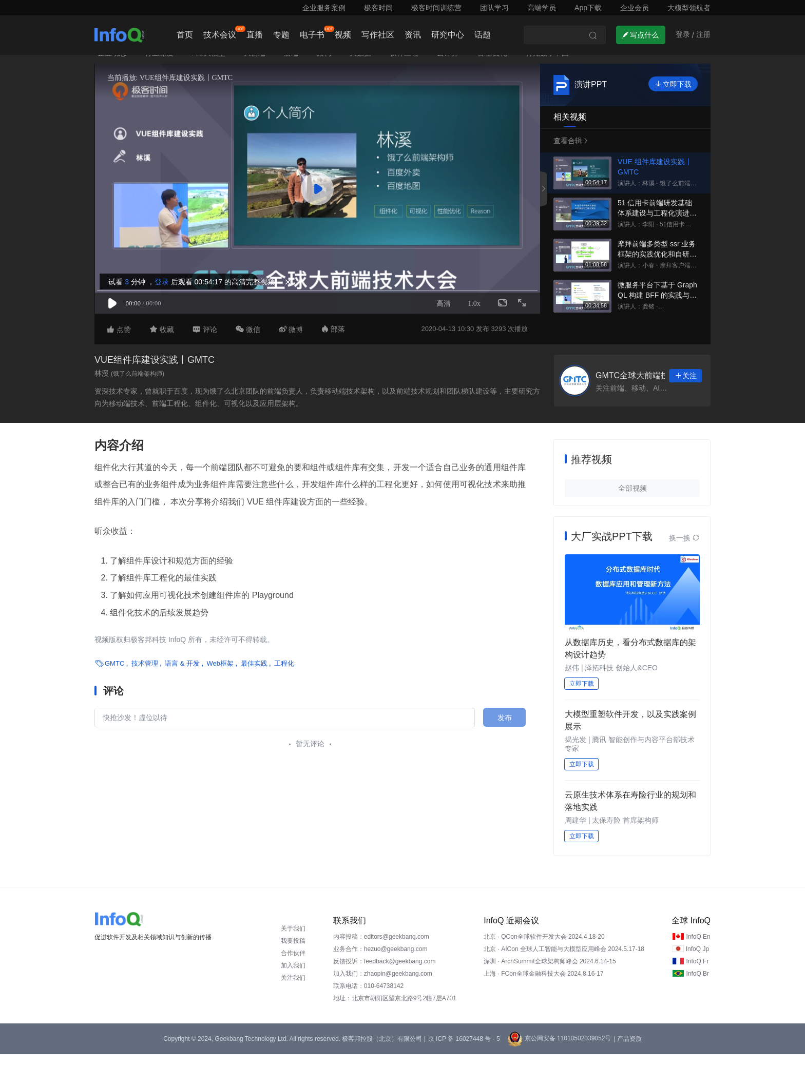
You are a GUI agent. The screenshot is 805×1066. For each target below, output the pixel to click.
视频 (343, 34)
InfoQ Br (697, 985)
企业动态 (112, 65)
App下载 (588, 8)
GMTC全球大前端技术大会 (645, 387)
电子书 (312, 34)
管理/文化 (492, 65)
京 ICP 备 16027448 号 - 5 (464, 1050)
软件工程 (404, 65)
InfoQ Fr (697, 973)
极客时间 (378, 8)
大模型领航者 (689, 8)
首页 (185, 34)
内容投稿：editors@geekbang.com (381, 948)
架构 (324, 65)
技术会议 (219, 34)
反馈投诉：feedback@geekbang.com (384, 973)
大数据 (360, 65)
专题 (281, 34)
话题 (482, 34)
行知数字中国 (547, 65)
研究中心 (447, 34)
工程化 (284, 676)
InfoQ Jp (697, 960)
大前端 (254, 65)
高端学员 (541, 8)
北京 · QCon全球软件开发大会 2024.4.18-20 (544, 948)
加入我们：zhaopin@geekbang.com (382, 985)
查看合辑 (568, 152)
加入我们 (293, 977)
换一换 (684, 549)
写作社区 (377, 34)
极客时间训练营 (436, 8)
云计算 (447, 65)
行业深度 (159, 65)
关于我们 (293, 940)
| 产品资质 (627, 1050)
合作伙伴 (293, 964)
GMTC (114, 676)
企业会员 (634, 8)
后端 (291, 65)
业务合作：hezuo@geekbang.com (380, 960)
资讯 (413, 34)
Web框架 (220, 676)
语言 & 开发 (182, 676)
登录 (160, 290)
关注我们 (293, 989)
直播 (254, 34)
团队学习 (494, 8)
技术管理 (144, 676)
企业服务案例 (324, 8)
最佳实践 (254, 676)
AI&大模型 (208, 65)
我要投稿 (293, 952)
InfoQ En (698, 948)
